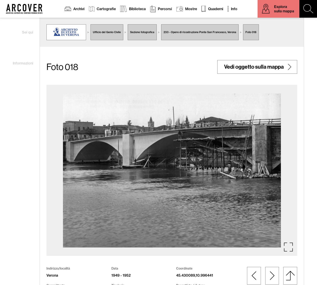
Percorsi (165, 9)
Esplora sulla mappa (284, 8)
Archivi (79, 9)
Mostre (191, 9)
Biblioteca (137, 9)
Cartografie (106, 9)
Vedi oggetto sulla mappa (254, 67)
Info (234, 9)
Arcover (24, 8)
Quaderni (215, 9)
